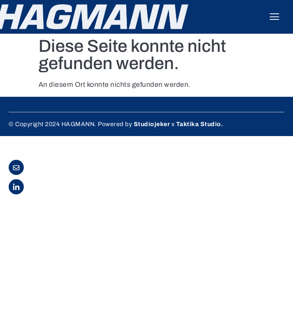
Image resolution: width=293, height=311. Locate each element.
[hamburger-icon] (274, 16)
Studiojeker (152, 124)
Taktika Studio (198, 124)
